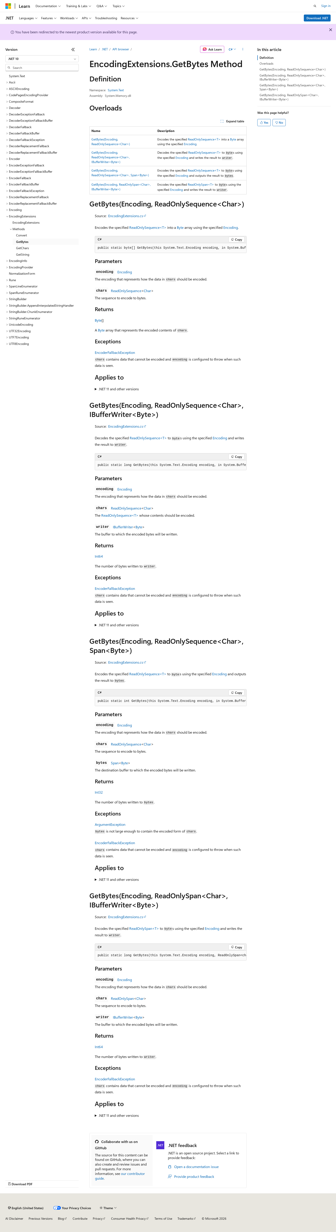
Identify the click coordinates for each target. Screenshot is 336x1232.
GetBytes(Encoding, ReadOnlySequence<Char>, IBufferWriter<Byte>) (110, 157)
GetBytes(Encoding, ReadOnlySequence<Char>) (292, 69)
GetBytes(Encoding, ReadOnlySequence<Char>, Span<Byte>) (292, 87)
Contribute (80, 1218)
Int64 (99, 556)
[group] (171, 248)
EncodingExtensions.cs (125, 215)
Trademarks (185, 1218)
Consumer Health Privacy (128, 1218)
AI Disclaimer (14, 1218)
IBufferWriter (123, 527)
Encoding (190, 144)
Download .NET (317, 18)
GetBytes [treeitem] (22, 242)
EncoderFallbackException (115, 352)
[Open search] (315, 6)
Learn (93, 49)
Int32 (99, 792)
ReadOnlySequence (126, 290)
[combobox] (42, 58)
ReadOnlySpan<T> (201, 184)
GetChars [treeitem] (22, 248)
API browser (120, 49)
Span (115, 762)
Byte (233, 139)
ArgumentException (110, 824)
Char (147, 290)
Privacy (98, 1218)
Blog (61, 1218)
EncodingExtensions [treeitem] (26, 222)
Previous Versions (41, 1218)
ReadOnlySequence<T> (204, 139)
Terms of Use (163, 1218)
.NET (105, 49)
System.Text (116, 90)
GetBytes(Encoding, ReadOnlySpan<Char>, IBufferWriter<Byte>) (289, 97)
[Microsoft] (8, 6)
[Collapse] (73, 49)
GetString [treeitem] (22, 254)
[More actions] (243, 49)
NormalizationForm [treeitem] (22, 273)
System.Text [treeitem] (17, 76)
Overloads (266, 63)
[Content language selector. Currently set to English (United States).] (25, 1207)
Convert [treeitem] (21, 235)
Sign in (326, 6)
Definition (267, 57)
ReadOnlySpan (122, 998)
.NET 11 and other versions (119, 389)
